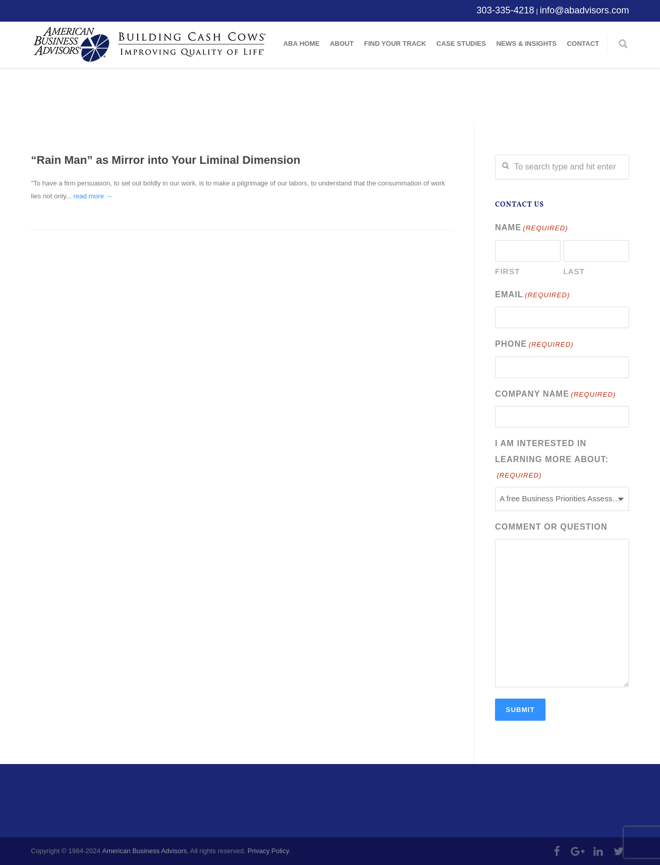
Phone (534, 344)
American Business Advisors (144, 851)
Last (574, 271)
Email (532, 295)
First (507, 271)
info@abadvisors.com (584, 10)
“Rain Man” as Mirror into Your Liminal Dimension (165, 160)
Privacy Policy (268, 851)
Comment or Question (551, 526)
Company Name (555, 394)
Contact (583, 43)
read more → (92, 196)
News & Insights (526, 43)
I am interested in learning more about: (551, 460)
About (342, 43)
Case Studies (461, 43)
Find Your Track (395, 43)
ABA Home (301, 43)
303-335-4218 (505, 10)
